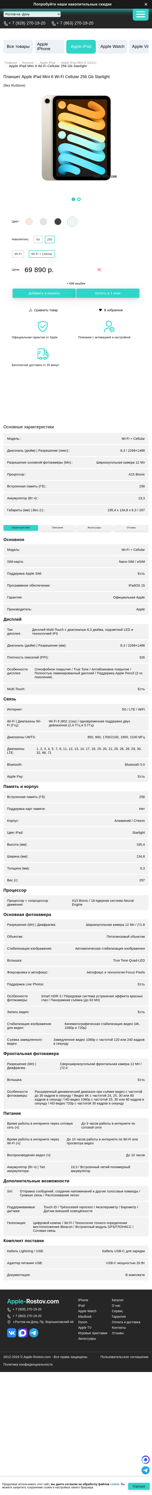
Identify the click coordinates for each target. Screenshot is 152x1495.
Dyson (82, 1427)
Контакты (119, 1432)
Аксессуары (94, 631)
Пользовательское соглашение (124, 1462)
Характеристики (21, 631)
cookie (114, 1484)
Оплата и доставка (126, 1427)
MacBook (85, 1421)
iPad (81, 1410)
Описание (58, 631)
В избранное (111, 314)
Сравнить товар (43, 314)
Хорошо (137, 1486)
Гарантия (119, 1421)
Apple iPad (51, 62)
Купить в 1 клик (108, 297)
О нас (116, 1410)
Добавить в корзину (44, 297)
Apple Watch (87, 1416)
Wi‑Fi (20, 257)
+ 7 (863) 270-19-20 (74, 23)
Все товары (18, 46)
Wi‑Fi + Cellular (49, 257)
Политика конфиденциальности (28, 1469)
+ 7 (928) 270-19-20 (26, 23)
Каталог (30, 62)
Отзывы (131, 631)
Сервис (117, 1416)
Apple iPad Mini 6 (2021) (85, 62)
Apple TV (84, 1432)
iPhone (83, 1405)
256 (55, 241)
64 (40, 241)
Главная (11, 62)
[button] (73, 199)
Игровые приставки (92, 1438)
